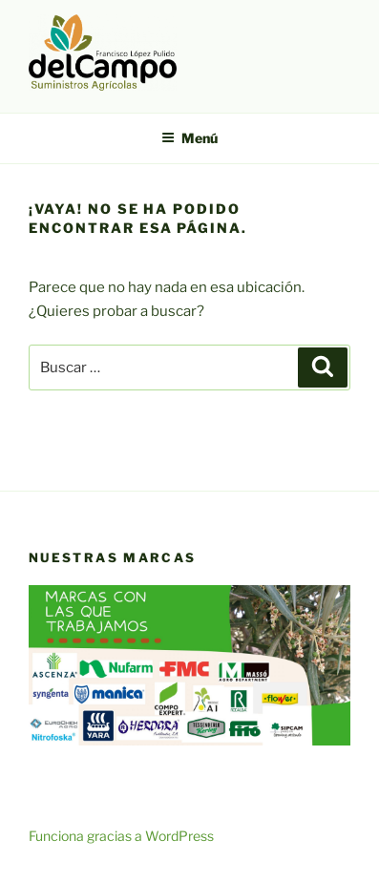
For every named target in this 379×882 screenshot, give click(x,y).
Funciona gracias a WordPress (121, 836)
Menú (189, 138)
